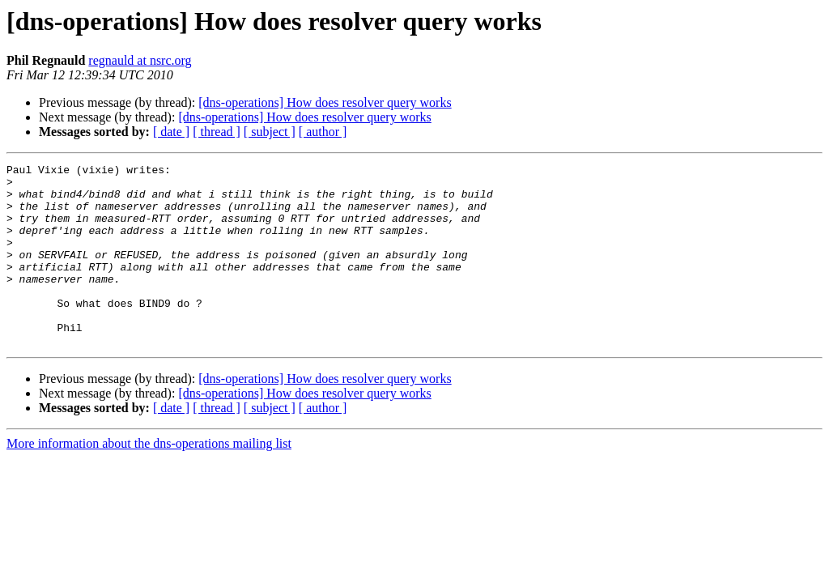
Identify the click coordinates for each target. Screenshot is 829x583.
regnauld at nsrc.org (139, 60)
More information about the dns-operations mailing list (148, 480)
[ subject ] (269, 131)
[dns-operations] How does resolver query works (324, 102)
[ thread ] (216, 131)
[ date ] (171, 131)
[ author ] (323, 131)
